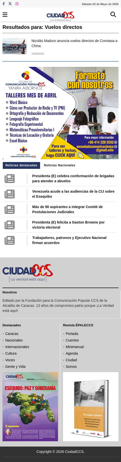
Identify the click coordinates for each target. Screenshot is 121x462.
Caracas (11, 334)
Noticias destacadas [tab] (22, 165)
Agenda (72, 353)
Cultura (11, 353)
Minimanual (75, 347)
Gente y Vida (15, 367)
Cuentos (72, 340)
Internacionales (17, 347)
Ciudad (71, 360)
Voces (10, 360)
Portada (72, 334)
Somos (71, 367)
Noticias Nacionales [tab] (59, 165)
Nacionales (14, 340)
